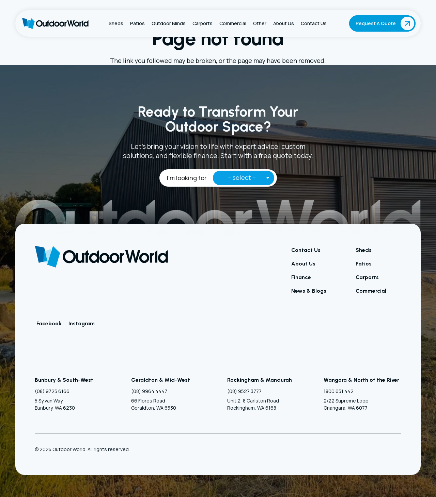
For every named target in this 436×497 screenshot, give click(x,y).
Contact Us (306, 250)
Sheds (364, 250)
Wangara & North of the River (361, 380)
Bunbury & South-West (64, 380)
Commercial (371, 291)
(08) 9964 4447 (149, 391)
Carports (367, 277)
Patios (364, 263)
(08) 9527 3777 (244, 391)
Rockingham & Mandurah (259, 380)
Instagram (81, 323)
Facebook (49, 323)
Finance (301, 277)
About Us (303, 263)
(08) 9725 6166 (52, 391)
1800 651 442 (339, 391)
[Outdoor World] (55, 23)
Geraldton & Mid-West (160, 380)
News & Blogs (308, 291)
